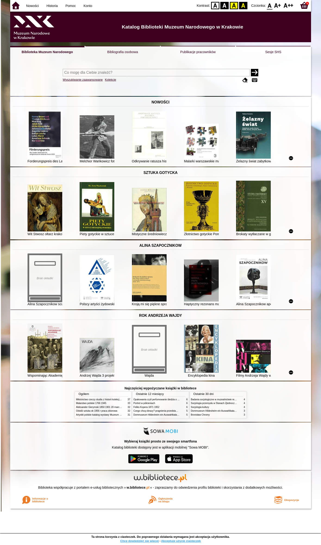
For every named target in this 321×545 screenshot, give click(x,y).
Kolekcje (110, 79)
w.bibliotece (138, 487)
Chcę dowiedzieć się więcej (139, 541)
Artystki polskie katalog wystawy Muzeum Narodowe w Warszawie (110, 415)
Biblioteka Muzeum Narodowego (47, 52)
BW (225, 5)
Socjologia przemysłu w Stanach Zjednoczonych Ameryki (220, 403)
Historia (52, 6)
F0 (270, 5)
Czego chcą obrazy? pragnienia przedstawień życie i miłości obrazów (169, 411)
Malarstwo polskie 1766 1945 (91, 403)
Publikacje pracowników (198, 52)
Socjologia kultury (200, 407)
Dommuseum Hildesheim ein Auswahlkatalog (157, 415)
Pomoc (70, 6)
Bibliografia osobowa (122, 52)
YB (233, 5)
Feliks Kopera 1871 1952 (146, 407)
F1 (277, 5)
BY (243, 5)
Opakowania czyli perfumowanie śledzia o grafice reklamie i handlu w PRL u (173, 399)
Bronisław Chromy (200, 415)
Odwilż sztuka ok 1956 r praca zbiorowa (96, 411)
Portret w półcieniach (144, 403)
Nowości (32, 6)
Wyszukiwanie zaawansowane (83, 79)
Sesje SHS (273, 52)
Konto (88, 6)
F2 (288, 5)
